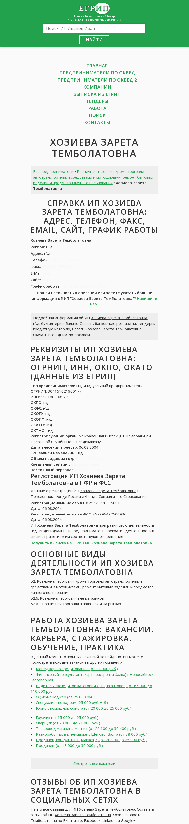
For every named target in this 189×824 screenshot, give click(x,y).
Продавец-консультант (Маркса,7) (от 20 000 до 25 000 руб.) (91, 739)
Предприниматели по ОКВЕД (97, 73)
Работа (97, 108)
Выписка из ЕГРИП (97, 94)
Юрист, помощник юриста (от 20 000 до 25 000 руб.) (84, 708)
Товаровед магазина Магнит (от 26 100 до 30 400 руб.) (86, 728)
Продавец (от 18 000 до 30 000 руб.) (69, 745)
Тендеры (97, 101)
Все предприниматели (53, 171)
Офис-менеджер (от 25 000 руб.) (66, 696)
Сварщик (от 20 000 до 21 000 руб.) (68, 723)
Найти (94, 39)
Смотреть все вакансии (95, 763)
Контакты (97, 122)
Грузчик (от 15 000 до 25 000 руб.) (67, 717)
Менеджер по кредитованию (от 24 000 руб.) (77, 668)
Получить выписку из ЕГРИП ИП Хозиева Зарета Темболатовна (91, 542)
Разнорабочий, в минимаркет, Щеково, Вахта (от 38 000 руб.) (92, 734)
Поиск (97, 115)
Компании (97, 87)
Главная (97, 66)
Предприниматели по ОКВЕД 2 (97, 80)
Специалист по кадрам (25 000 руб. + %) (72, 702)
